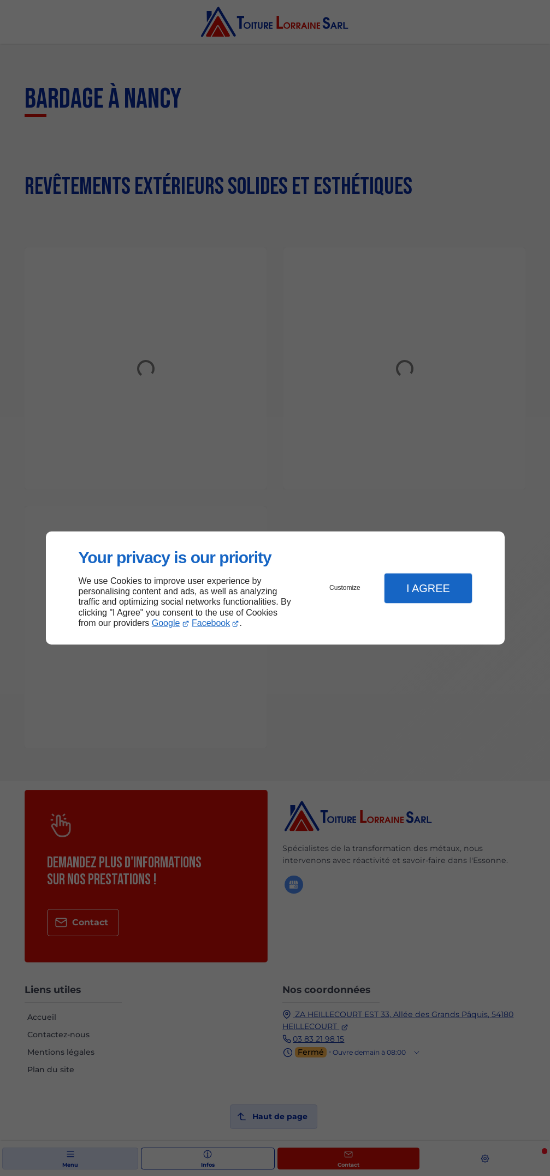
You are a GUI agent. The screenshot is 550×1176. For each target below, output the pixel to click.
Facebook (211, 623)
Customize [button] (344, 588)
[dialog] (275, 588)
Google (166, 623)
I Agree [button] (428, 588)
